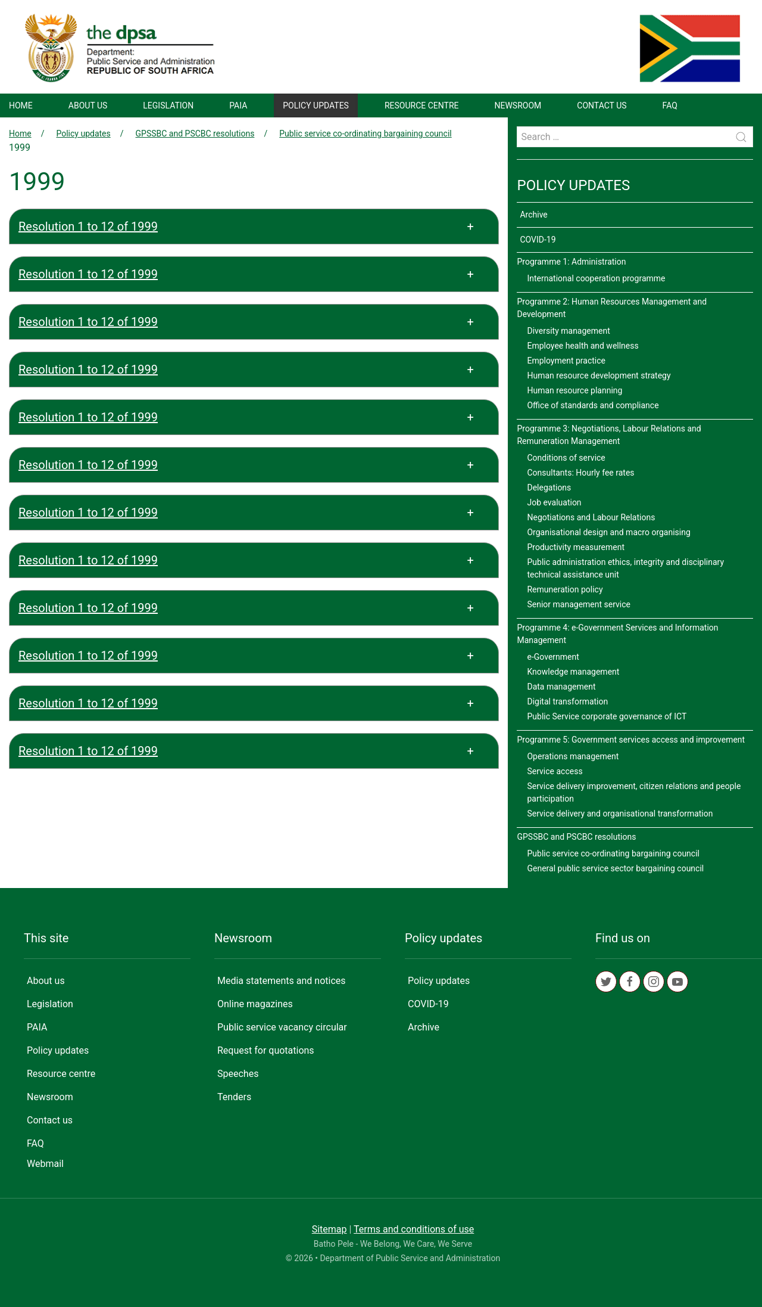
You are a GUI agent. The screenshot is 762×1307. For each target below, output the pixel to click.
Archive (533, 214)
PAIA (238, 105)
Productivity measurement (575, 547)
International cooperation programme (596, 278)
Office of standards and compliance (592, 405)
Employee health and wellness (582, 345)
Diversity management (568, 331)
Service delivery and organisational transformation (620, 813)
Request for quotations (265, 1050)
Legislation (168, 105)
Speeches (237, 1073)
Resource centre (422, 105)
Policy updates (316, 105)
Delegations (549, 487)
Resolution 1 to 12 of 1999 (88, 226)
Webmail (45, 1163)
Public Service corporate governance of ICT (606, 716)
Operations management (573, 756)
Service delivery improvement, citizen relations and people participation (634, 792)
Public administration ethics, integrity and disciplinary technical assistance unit (625, 568)
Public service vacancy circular (282, 1027)
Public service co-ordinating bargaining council (365, 133)
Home (21, 105)
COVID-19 (537, 239)
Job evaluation (554, 502)
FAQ (670, 105)
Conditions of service (566, 457)
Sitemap (329, 1229)
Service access (554, 771)
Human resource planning (574, 390)
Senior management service (578, 604)
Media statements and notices (281, 980)
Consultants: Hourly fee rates (580, 472)
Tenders (234, 1097)
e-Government (553, 657)
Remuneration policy (564, 589)
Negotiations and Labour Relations (591, 517)
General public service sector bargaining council (615, 868)
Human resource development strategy (598, 375)
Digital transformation (567, 701)
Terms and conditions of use (414, 1229)
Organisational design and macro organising (608, 532)
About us (88, 105)
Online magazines (255, 1004)
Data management (561, 686)
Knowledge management (573, 671)
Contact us (601, 105)
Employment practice (566, 360)
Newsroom (518, 105)
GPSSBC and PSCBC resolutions (195, 133)
